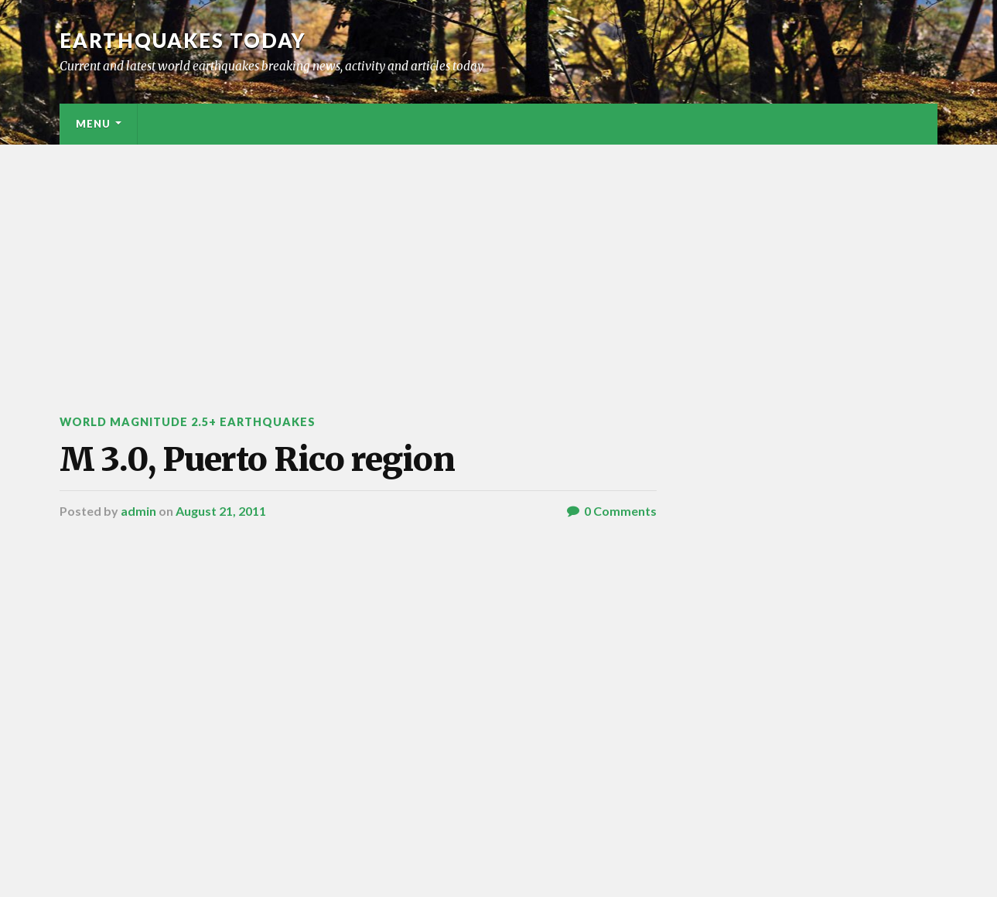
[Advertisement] (499, 260)
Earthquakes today (183, 40)
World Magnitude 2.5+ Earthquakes (188, 421)
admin (138, 510)
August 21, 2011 (221, 510)
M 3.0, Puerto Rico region (257, 459)
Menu (93, 124)
